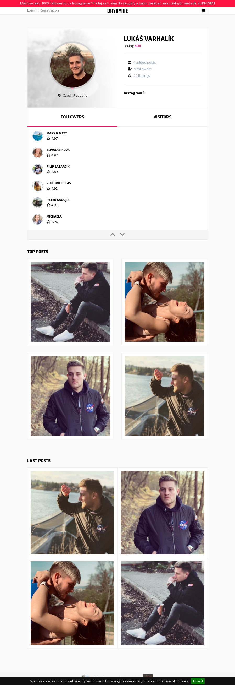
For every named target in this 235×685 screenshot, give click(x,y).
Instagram (134, 92)
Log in (31, 10)
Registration (49, 10)
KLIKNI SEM (206, 3)
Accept (198, 681)
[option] (117, 136)
